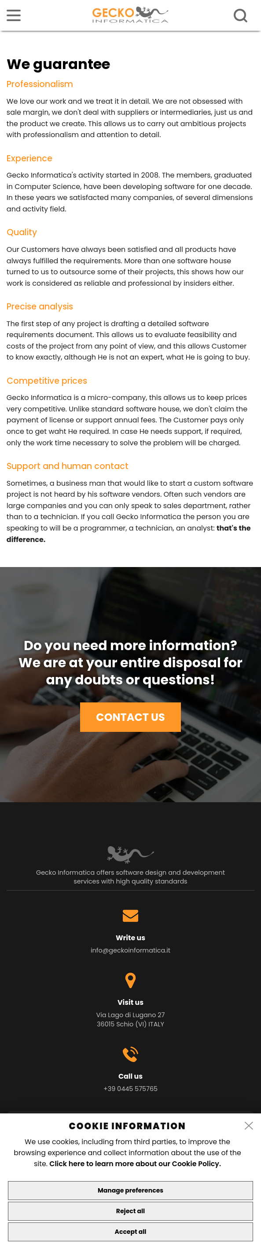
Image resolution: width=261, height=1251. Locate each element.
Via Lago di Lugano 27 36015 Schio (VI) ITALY (130, 1020)
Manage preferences (130, 1190)
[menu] (14, 15)
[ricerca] (240, 15)
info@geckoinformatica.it (130, 950)
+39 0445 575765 (130, 1088)
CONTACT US (130, 717)
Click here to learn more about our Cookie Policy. (135, 1164)
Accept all (131, 1231)
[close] (249, 1126)
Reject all (130, 1211)
